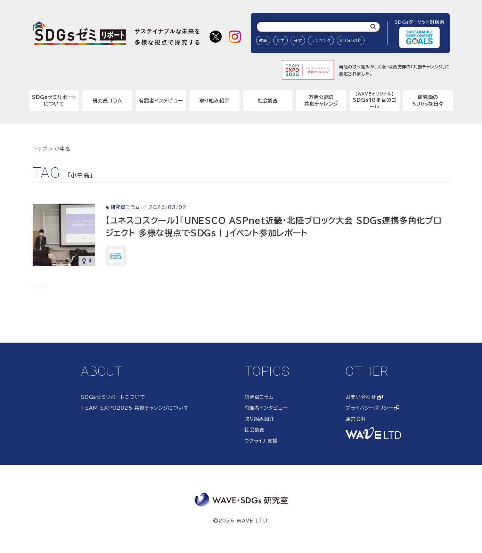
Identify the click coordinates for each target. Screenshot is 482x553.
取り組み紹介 (214, 100)
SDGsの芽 (351, 40)
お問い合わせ (360, 397)
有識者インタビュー (161, 100)
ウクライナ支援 (261, 440)
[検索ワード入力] (318, 26)
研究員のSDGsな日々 (428, 101)
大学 (280, 40)
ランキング (321, 40)
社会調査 (268, 100)
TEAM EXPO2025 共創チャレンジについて (135, 407)
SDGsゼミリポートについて (54, 101)
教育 (263, 40)
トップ (41, 148)
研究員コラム (107, 100)
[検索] (373, 26)
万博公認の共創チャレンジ (321, 101)
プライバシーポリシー (369, 407)
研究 (297, 40)
